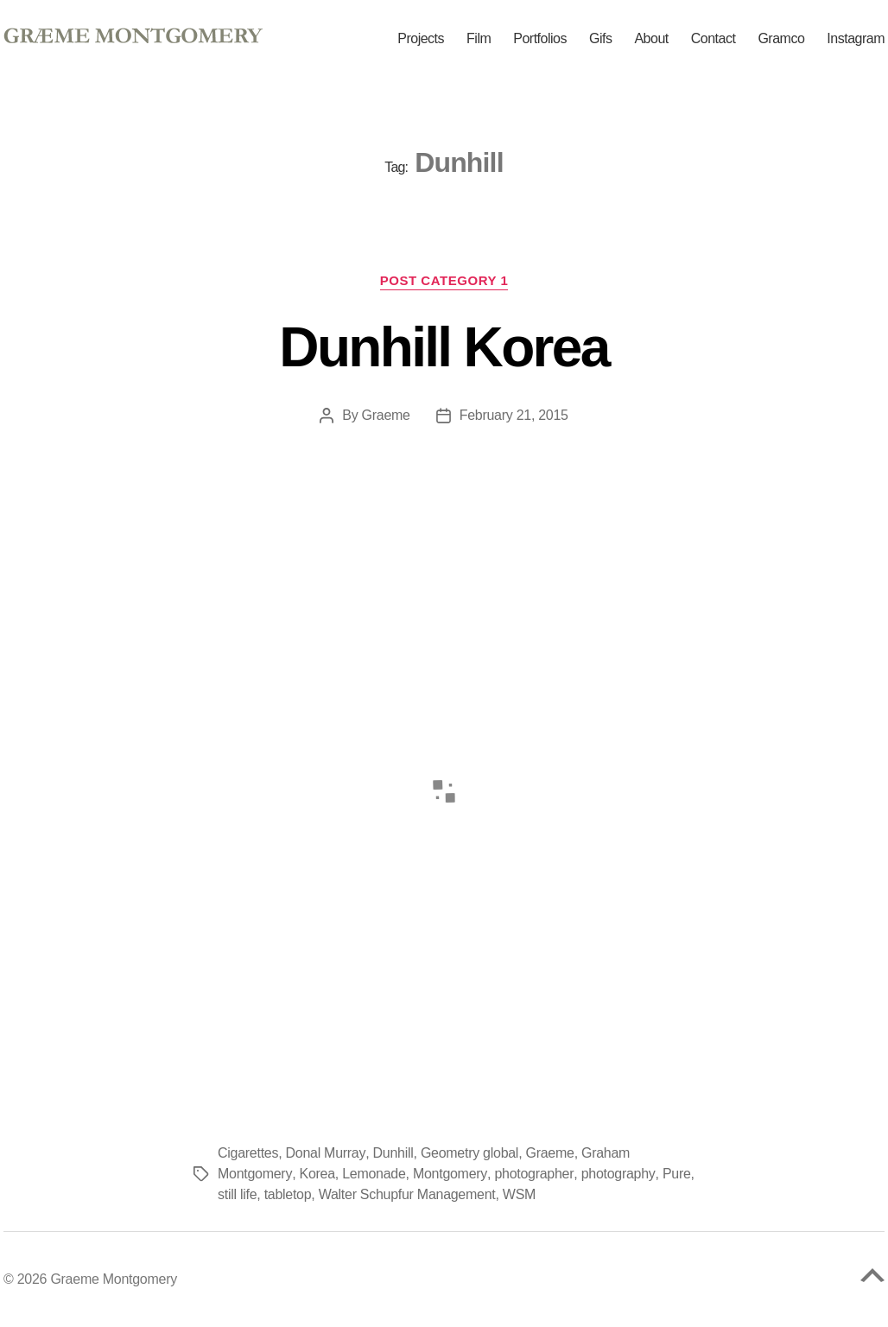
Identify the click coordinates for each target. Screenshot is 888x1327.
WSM (519, 1194)
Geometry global (468, 1153)
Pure (673, 1173)
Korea (315, 1173)
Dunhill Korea (443, 347)
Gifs (600, 39)
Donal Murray (325, 1153)
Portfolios (540, 39)
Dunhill (392, 1153)
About (651, 39)
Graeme (385, 415)
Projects (420, 39)
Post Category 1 (444, 280)
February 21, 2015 (514, 415)
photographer (531, 1173)
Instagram (856, 39)
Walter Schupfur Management (407, 1194)
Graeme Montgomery (113, 1279)
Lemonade (372, 1173)
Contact (713, 39)
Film (478, 39)
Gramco (781, 39)
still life (237, 1194)
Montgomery (448, 1173)
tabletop (288, 1194)
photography (615, 1173)
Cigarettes (248, 1153)
